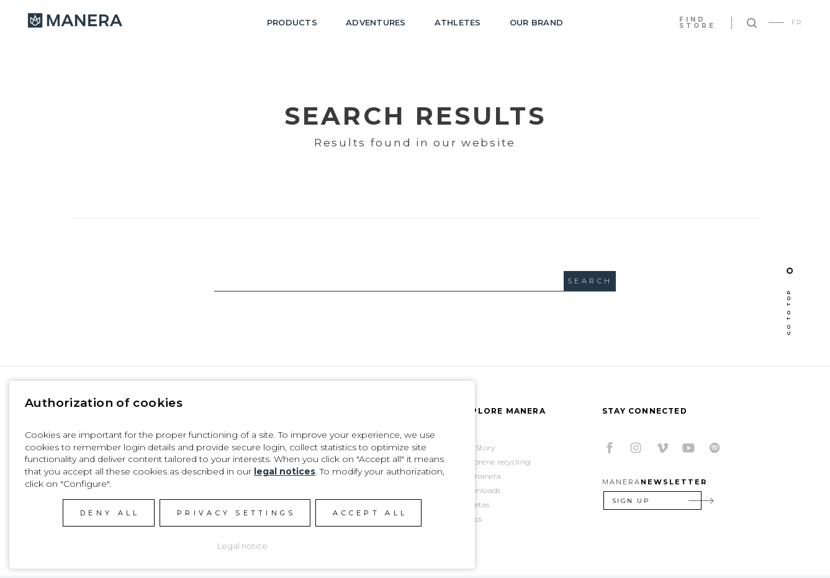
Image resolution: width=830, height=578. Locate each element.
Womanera (480, 476)
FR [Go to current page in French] (797, 22)
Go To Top (788, 312)
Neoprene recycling (494, 461)
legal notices (284, 471)
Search (589, 281)
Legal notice (242, 546)
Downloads (480, 490)
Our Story (477, 447)
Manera (75, 20)
